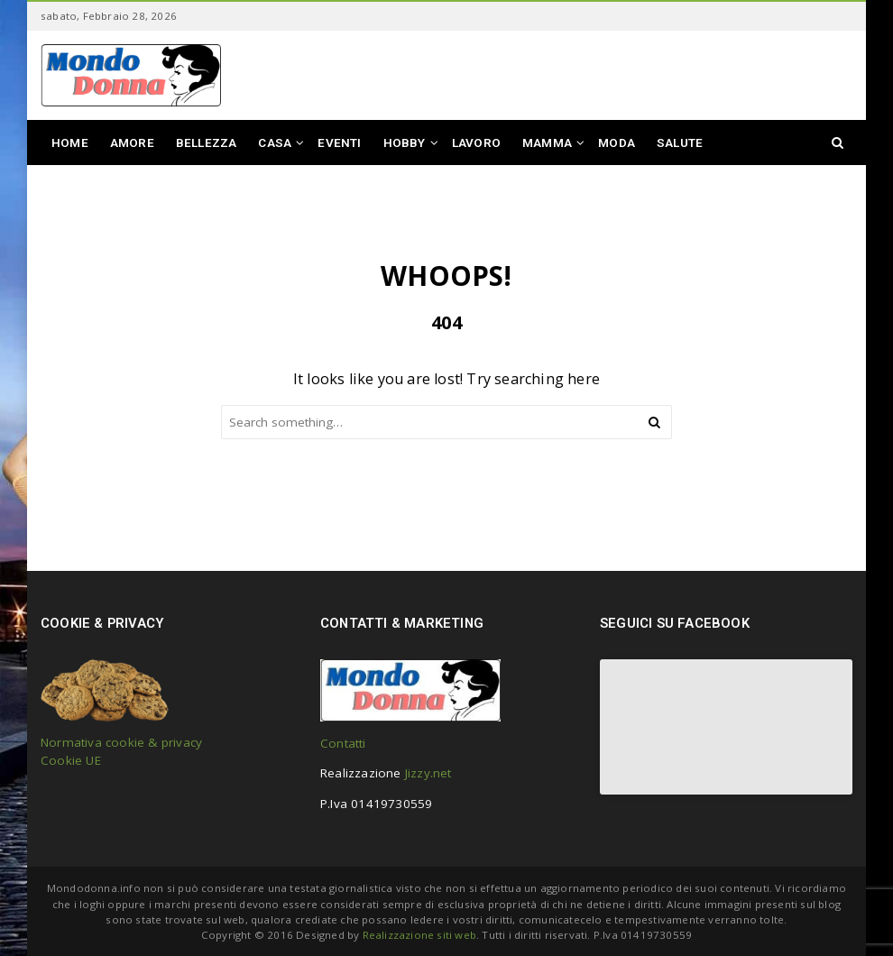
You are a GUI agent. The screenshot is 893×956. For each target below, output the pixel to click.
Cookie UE (71, 760)
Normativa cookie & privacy (121, 742)
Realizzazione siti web (419, 935)
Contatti (343, 743)
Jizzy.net (428, 773)
